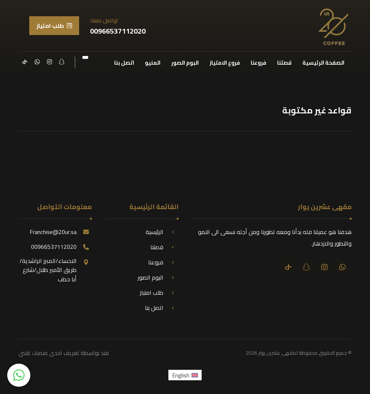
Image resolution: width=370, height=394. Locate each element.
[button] (18, 375)
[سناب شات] (62, 62)
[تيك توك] (25, 62)
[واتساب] (37, 62)
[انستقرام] (49, 62)
